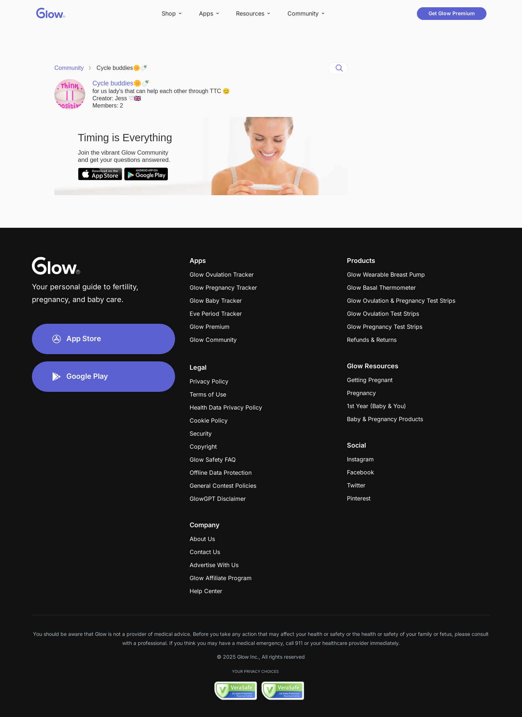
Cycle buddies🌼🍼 (122, 68)
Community (69, 68)
